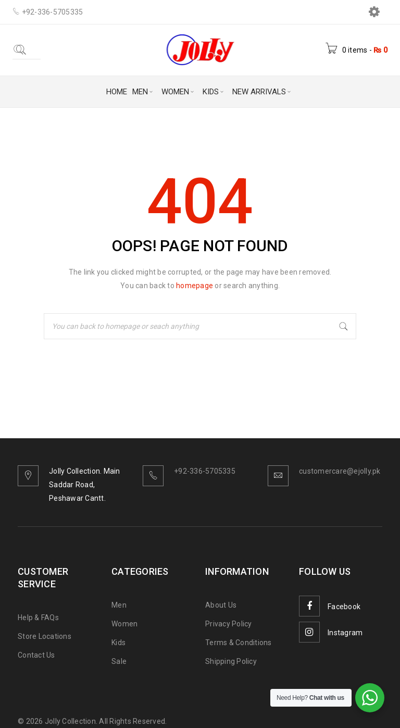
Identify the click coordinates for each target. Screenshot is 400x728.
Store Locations (44, 636)
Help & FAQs (38, 617)
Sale (119, 661)
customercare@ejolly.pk (340, 471)
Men (119, 605)
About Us (220, 605)
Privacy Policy (228, 624)
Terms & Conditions (238, 642)
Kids (118, 642)
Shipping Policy (231, 661)
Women (124, 624)
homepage (194, 285)
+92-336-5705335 (204, 471)
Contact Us (36, 655)
